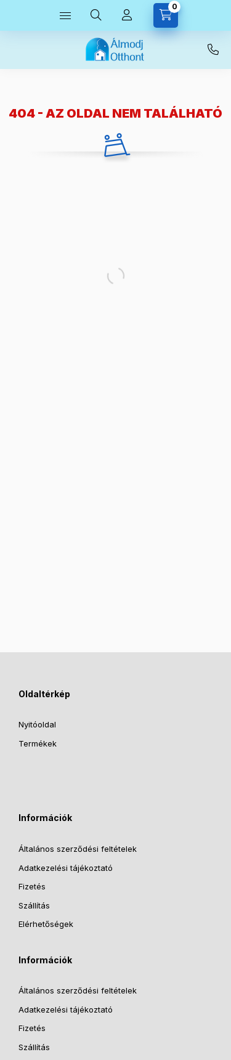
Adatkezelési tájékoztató (65, 868)
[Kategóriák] (65, 15)
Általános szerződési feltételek (77, 849)
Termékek (37, 743)
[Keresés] (96, 15)
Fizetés (32, 886)
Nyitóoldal (37, 724)
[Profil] (127, 15)
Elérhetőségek (45, 924)
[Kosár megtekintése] (165, 15)
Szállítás (34, 905)
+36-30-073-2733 (213, 50)
